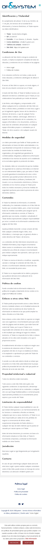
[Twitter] (23, 504)
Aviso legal (21, 489)
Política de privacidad (21, 492)
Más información (31, 539)
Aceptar (28, 543)
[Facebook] (19, 504)
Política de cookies (21, 494)
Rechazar (14, 543)
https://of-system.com (21, 47)
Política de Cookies (13, 70)
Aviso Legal (10, 67)
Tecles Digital (33, 513)
